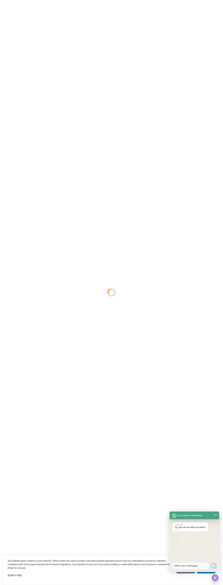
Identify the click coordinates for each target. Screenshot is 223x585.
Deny (19, 575)
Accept (11, 575)
